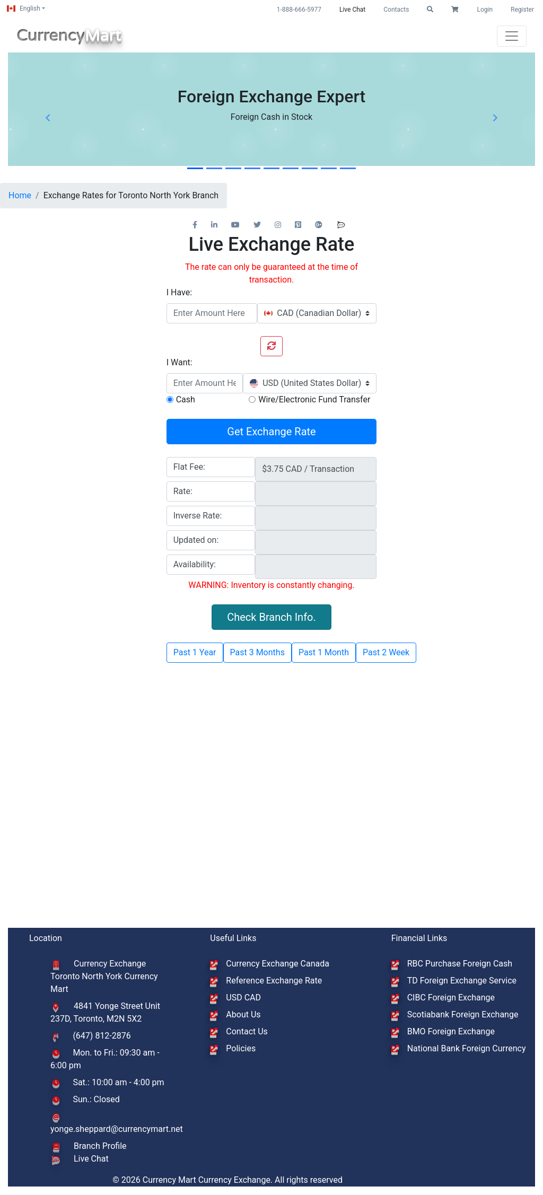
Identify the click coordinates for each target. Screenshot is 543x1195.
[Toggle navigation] (512, 36)
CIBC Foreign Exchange (451, 997)
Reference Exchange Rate (274, 981)
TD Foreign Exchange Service (461, 981)
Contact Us (247, 1031)
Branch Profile (100, 1146)
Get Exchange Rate (271, 431)
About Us (243, 1014)
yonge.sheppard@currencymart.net (116, 1129)
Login (485, 9)
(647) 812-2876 (101, 1036)
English (23, 8)
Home (19, 195)
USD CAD (243, 997)
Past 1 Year (194, 652)
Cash (185, 399)
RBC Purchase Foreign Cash (459, 964)
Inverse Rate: (197, 516)
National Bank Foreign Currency (466, 1048)
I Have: (179, 292)
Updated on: (196, 540)
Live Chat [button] (352, 9)
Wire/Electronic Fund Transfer (314, 399)
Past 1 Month (324, 652)
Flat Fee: (189, 467)
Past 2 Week (386, 652)
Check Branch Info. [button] (271, 617)
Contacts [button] (396, 9)
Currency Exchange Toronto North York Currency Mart (104, 976)
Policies (241, 1048)
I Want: (179, 362)
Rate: (182, 491)
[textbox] (312, 313)
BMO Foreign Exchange (451, 1031)
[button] (430, 9)
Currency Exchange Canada (277, 964)
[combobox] (316, 313)
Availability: (194, 564)
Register (522, 9)
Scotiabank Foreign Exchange (463, 1014)
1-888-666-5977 (299, 9)
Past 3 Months (257, 652)
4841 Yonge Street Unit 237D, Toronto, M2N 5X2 (105, 1012)
